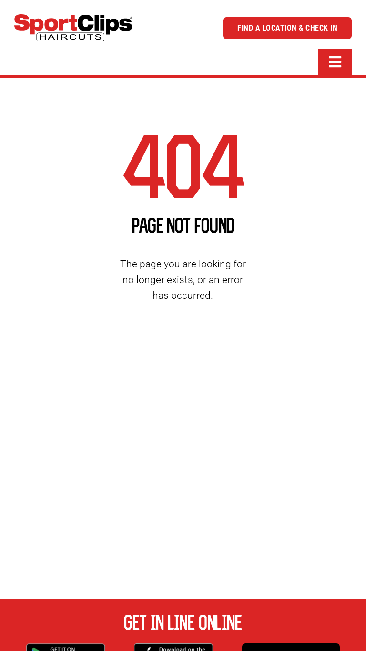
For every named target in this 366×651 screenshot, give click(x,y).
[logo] (73, 19)
